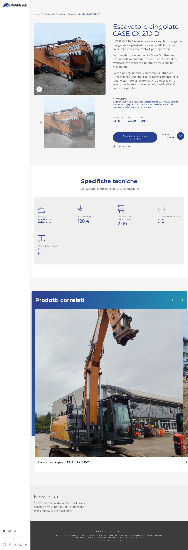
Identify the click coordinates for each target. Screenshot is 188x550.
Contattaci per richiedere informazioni (135, 137)
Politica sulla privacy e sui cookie (109, 540)
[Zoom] (39, 89)
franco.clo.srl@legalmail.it (151, 535)
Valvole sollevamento (135, 107)
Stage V (149, 107)
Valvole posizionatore (156, 104)
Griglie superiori (136, 101)
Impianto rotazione (136, 104)
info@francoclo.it (128, 535)
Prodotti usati (48, 14)
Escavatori (60, 14)
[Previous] (41, 122)
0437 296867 (94, 535)
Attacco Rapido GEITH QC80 (156, 101)
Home (36, 14)
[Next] (98, 122)
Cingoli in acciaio (120, 101)
